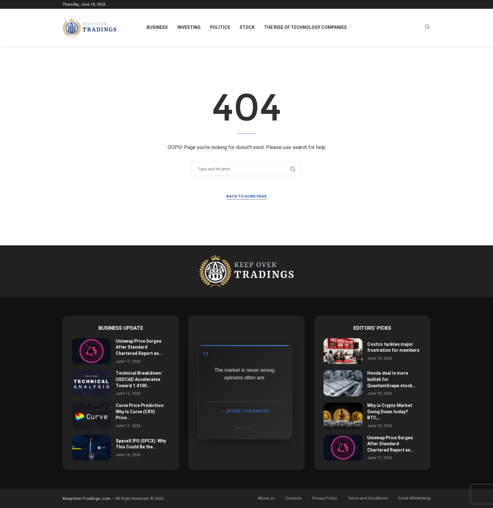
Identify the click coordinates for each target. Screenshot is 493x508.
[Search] (427, 27)
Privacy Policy (324, 498)
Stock (247, 27)
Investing (189, 27)
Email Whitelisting (414, 498)
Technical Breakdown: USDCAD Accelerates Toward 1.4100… (139, 379)
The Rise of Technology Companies (305, 27)
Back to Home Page (246, 196)
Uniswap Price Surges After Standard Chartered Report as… (139, 347)
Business (157, 27)
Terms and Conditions (368, 498)
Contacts (293, 498)
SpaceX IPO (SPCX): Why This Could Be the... (141, 444)
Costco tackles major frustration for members (393, 347)
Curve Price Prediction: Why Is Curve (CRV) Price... (140, 411)
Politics (220, 27)
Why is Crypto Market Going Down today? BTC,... (389, 411)
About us (266, 498)
